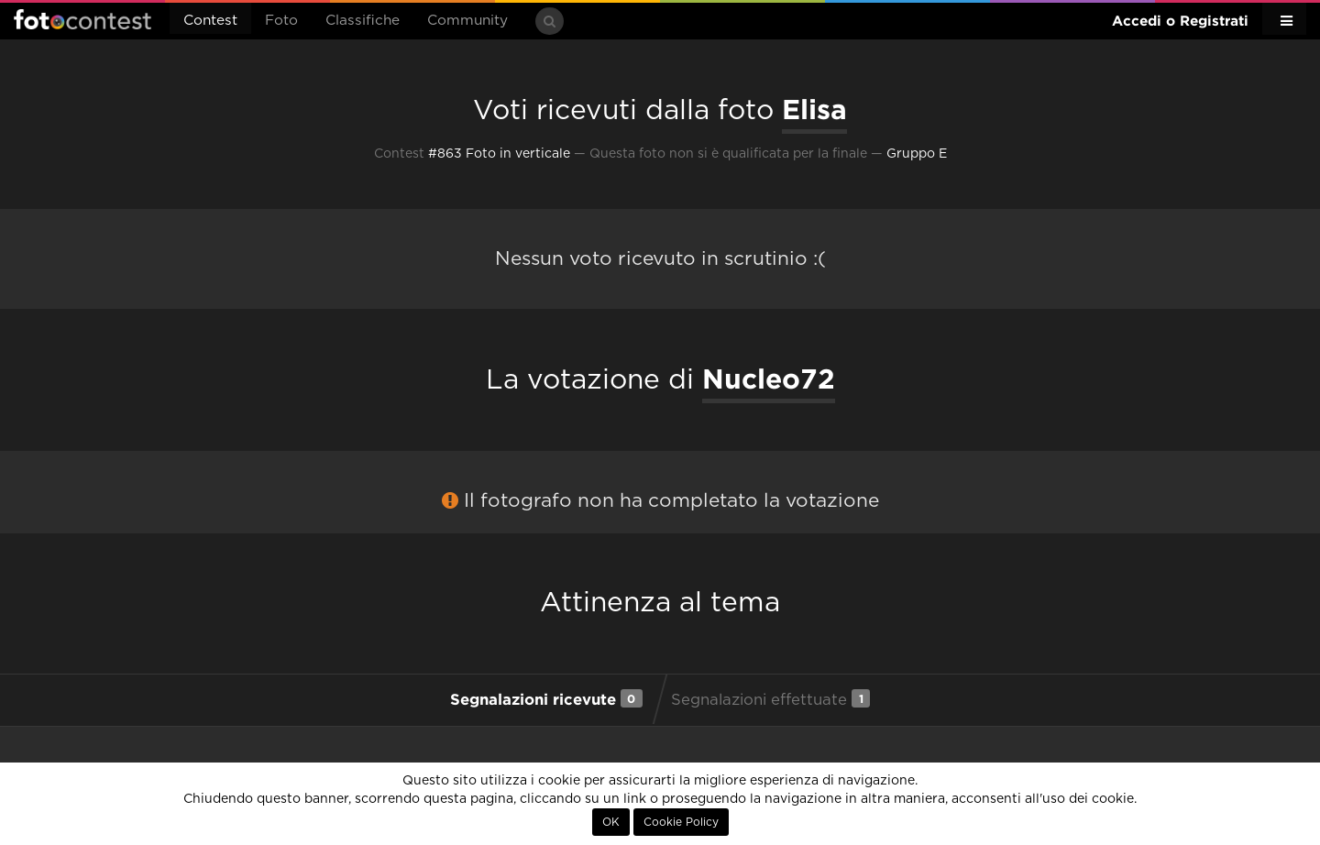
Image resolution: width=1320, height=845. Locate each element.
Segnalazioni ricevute (546, 698)
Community (467, 20)
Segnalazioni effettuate (770, 698)
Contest (210, 20)
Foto (281, 20)
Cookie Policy (681, 822)
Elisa (814, 109)
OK (611, 822)
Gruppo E (916, 154)
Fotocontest (82, 19)
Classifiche (362, 20)
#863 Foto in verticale (499, 154)
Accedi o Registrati (1180, 20)
